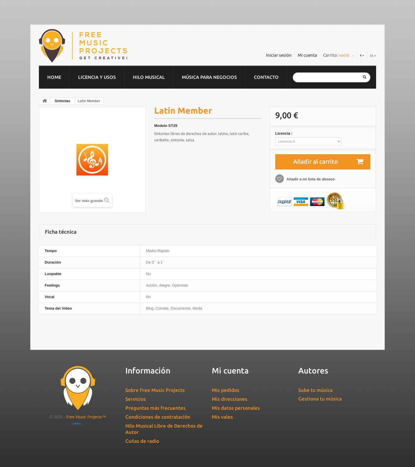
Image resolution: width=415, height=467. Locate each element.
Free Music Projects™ (86, 417)
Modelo (160, 125)
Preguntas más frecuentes (155, 408)
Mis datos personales (236, 408)
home (54, 77)
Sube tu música (315, 390)
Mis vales (222, 417)
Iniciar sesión (279, 55)
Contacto (266, 77)
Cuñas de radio (142, 441)
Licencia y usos (97, 77)
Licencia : (284, 133)
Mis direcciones (229, 399)
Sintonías (62, 101)
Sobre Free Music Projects (155, 390)
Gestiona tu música (320, 398)
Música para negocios (209, 77)
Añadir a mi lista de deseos (310, 179)
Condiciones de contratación (157, 417)
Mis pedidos (225, 390)
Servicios (135, 399)
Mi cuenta (307, 55)
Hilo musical (149, 77)
